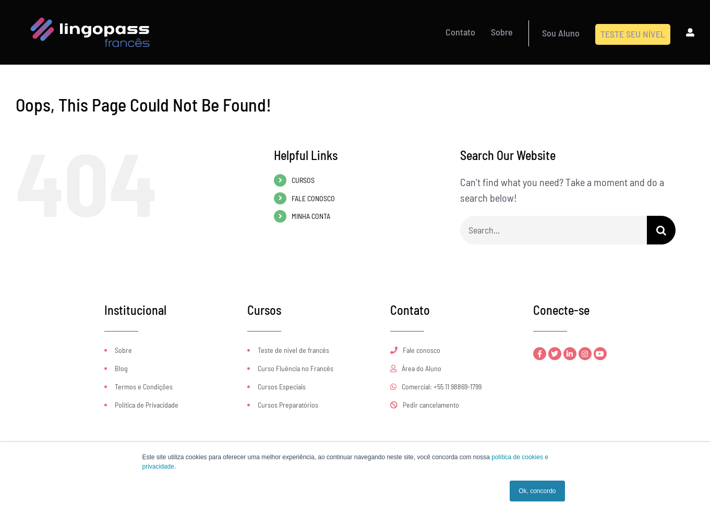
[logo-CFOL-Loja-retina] (90, 9)
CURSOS (303, 180)
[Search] (661, 230)
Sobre (123, 350)
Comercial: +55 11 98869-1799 (436, 386)
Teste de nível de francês (293, 350)
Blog (121, 368)
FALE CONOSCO (313, 198)
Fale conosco (415, 350)
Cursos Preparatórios (288, 404)
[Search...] (553, 230)
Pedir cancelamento (424, 404)
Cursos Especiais (282, 386)
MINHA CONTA (311, 216)
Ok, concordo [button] (537, 491)
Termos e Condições (144, 386)
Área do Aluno (415, 368)
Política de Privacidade (146, 404)
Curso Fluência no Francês (295, 368)
